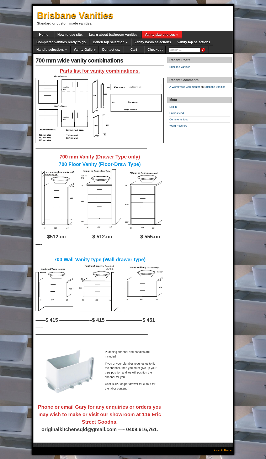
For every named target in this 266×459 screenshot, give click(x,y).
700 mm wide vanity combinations (79, 60)
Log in (173, 106)
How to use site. (70, 34)
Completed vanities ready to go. (61, 42)
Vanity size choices (160, 34)
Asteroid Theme (223, 450)
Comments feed (178, 119)
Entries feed (176, 113)
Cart (134, 49)
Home (43, 34)
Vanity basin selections (152, 42)
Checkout (155, 49)
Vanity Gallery (85, 49)
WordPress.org (178, 125)
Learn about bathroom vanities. (113, 34)
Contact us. (111, 49)
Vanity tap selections (193, 42)
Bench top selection (108, 42)
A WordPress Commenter (184, 86)
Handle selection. (50, 49)
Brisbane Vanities (75, 15)
